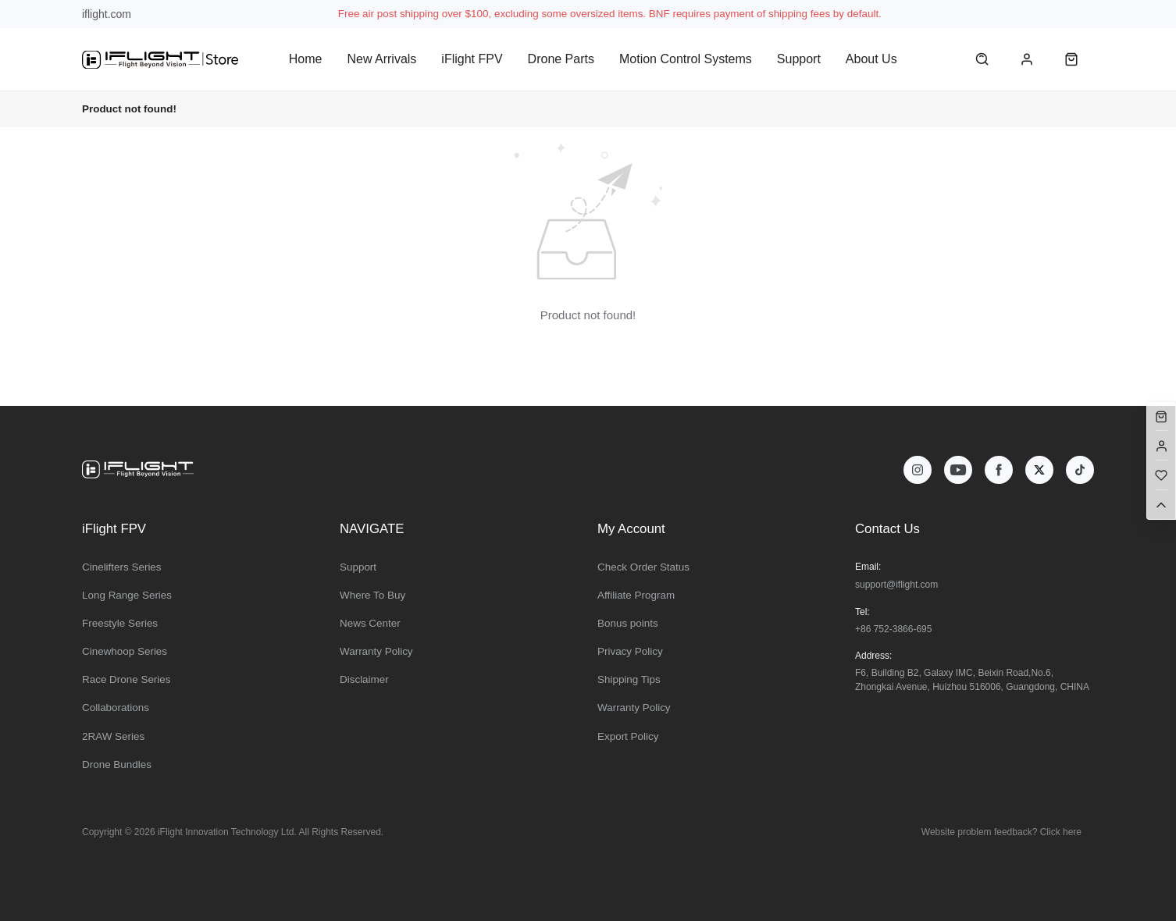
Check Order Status (643, 567)
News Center (370, 623)
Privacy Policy (630, 651)
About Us (871, 59)
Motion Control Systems (685, 59)
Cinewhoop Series (124, 651)
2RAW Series (113, 736)
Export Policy (627, 736)
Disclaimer (364, 679)
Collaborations (115, 707)
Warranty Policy (376, 651)
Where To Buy (372, 595)
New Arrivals (381, 59)
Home (306, 59)
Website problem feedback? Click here (1001, 832)
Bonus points (627, 623)
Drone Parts (561, 59)
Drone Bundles (116, 764)
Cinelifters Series (122, 567)
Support (799, 59)
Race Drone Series (126, 679)
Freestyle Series (120, 623)
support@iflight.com (896, 584)
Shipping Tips (629, 679)
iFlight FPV (471, 59)
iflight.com (106, 14)
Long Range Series (127, 595)
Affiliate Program (636, 595)
